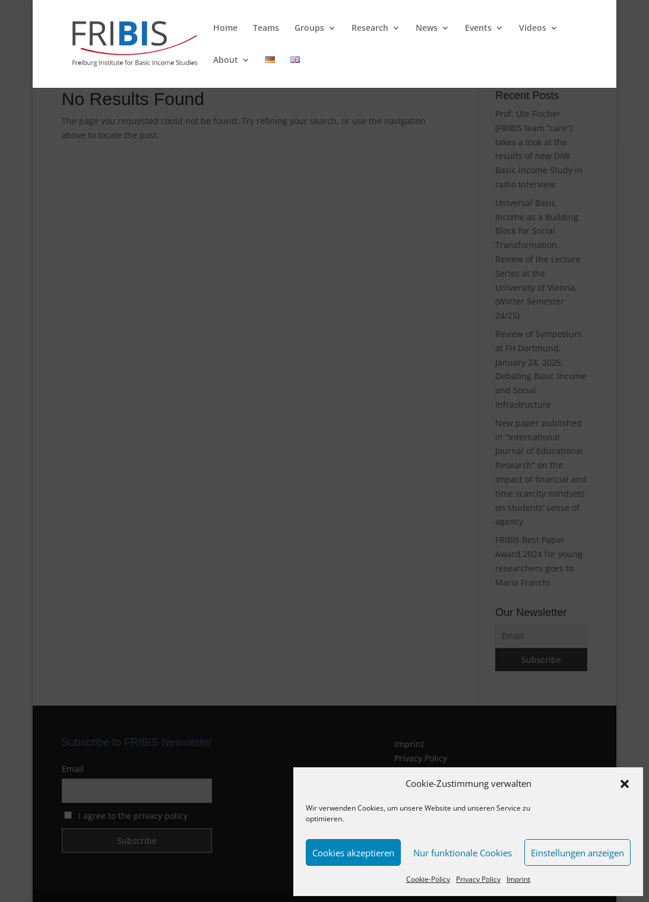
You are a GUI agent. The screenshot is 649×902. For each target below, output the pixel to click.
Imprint (518, 879)
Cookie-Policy (428, 879)
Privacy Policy (478, 879)
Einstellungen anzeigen (577, 853)
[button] (625, 784)
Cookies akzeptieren (353, 853)
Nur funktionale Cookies (462, 853)
